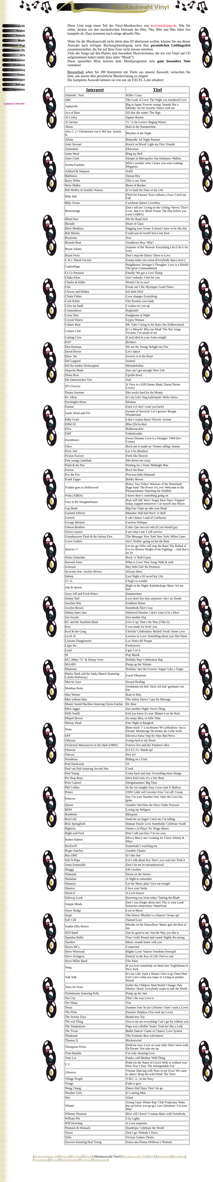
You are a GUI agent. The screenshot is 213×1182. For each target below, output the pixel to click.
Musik (88, 1156)
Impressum (100, 1159)
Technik (77, 1156)
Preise (54, 1159)
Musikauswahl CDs (134, 1156)
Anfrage (86, 1159)
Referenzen (164, 1156)
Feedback (179, 1156)
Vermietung (41, 1159)
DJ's (151, 1156)
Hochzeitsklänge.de (46, 1156)
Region (64, 1156)
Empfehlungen (70, 1159)
